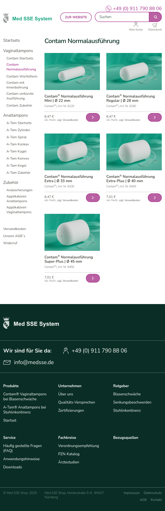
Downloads (12, 467)
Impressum (132, 493)
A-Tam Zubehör (18, 172)
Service (9, 437)
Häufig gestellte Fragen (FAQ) (22, 448)
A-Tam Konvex (17, 158)
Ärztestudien (68, 462)
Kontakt (156, 500)
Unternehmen (69, 386)
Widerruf (10, 243)
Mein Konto (136, 29)
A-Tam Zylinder (18, 130)
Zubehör (10, 182)
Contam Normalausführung (21, 67)
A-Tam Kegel (16, 165)
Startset (9, 420)
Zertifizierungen (71, 410)
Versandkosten (14, 229)
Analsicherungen (19, 190)
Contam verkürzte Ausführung (20, 96)
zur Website (76, 17)
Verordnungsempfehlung (78, 445)
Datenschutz (153, 493)
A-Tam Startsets (19, 123)
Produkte (11, 386)
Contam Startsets (19, 58)
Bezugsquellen (125, 437)
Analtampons (15, 115)
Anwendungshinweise (21, 459)
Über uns (65, 394)
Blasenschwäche (127, 394)
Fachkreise (67, 437)
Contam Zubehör (19, 105)
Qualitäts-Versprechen (76, 402)
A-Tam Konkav (17, 144)
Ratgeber (121, 386)
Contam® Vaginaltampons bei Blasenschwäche (25, 397)
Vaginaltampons (18, 51)
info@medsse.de (34, 362)
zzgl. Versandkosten (67, 120)
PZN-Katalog (68, 454)
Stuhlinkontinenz (127, 410)
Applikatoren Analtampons (16, 198)
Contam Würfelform (21, 76)
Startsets (11, 40)
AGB (143, 500)
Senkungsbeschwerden (132, 402)
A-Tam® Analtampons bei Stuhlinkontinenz (24, 410)
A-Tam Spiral (16, 137)
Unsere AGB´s (14, 236)
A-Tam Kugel (16, 151)
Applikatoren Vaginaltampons (19, 209)
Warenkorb (155, 29)
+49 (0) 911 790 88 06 (137, 8)
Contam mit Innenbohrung (17, 85)
